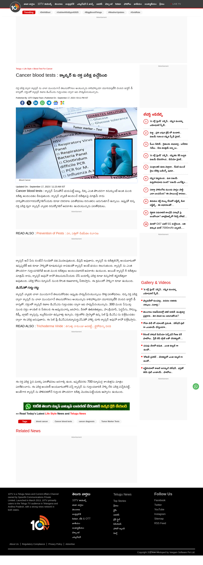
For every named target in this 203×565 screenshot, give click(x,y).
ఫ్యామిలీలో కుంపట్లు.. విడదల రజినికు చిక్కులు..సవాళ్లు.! (160, 302)
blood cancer (42, 421)
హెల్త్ (115, 533)
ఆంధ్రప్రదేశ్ (69, 4)
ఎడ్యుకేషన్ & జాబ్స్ (85, 4)
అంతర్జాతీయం (151, 4)
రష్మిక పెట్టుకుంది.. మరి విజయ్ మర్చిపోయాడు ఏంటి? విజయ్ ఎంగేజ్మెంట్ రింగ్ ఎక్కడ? (168, 180)
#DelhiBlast (45, 12)
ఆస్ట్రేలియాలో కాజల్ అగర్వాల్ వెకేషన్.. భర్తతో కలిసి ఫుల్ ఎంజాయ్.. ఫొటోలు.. (163, 370)
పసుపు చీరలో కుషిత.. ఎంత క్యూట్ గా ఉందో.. (161, 347)
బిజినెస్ (99, 4)
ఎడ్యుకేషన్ (76, 537)
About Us (14, 544)
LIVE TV (177, 4)
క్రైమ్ (115, 510)
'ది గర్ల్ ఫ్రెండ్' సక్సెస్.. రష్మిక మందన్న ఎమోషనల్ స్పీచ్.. (166, 123)
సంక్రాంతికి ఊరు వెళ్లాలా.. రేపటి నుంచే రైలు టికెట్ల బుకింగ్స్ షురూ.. (167, 168)
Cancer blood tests (63, 421)
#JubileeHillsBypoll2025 (68, 12)
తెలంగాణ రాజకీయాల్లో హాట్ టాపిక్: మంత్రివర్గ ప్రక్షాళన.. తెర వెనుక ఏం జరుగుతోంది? (164, 313)
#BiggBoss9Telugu (93, 12)
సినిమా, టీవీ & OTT (81, 518)
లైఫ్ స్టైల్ (116, 519)
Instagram (160, 514)
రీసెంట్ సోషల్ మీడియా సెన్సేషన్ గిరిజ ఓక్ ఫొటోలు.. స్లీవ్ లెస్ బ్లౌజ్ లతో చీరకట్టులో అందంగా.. (162, 336)
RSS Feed (160, 523)
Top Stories (119, 501)
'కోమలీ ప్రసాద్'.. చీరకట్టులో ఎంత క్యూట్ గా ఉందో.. (163, 358)
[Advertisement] (101, 41)
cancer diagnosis (87, 421)
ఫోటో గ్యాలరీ (119, 528)
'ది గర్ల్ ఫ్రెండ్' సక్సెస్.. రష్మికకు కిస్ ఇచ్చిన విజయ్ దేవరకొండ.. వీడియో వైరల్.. (168, 157)
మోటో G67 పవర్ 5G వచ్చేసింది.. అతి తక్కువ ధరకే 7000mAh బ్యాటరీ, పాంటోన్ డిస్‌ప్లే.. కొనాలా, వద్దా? (168, 226)
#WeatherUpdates (116, 12)
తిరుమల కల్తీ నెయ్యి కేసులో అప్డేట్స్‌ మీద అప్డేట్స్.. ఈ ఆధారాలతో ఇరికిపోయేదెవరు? (167, 203)
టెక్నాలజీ (108, 4)
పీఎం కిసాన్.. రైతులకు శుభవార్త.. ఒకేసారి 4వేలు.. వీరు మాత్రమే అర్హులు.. (169, 145)
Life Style (27, 69)
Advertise (70, 544)
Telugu (18, 69)
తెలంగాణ (58, 4)
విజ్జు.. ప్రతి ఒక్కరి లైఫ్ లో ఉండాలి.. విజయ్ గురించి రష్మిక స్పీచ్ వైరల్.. (165, 134)
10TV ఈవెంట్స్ (45, 4)
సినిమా (118, 4)
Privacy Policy (55, 544)
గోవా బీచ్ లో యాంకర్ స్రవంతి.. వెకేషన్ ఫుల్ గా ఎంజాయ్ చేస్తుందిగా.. (163, 325)
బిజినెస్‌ (116, 514)
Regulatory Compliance (33, 544)
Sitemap (159, 518)
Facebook (159, 500)
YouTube (159, 509)
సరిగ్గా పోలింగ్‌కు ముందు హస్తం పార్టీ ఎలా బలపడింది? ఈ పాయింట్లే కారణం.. (168, 191)
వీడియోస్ (117, 524)
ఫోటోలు (127, 4)
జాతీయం (138, 4)
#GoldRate (135, 12)
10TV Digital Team (36, 98)
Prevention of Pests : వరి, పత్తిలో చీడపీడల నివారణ (67, 233)
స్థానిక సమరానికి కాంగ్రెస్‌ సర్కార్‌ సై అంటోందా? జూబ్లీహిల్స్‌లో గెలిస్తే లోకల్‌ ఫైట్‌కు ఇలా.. (167, 214)
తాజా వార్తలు (29, 4)
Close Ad (155, 552)
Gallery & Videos (156, 282)
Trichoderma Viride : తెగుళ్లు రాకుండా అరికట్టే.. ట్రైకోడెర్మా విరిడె (73, 326)
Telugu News (78, 413)
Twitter (158, 505)
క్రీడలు (161, 4)
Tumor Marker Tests (110, 421)
